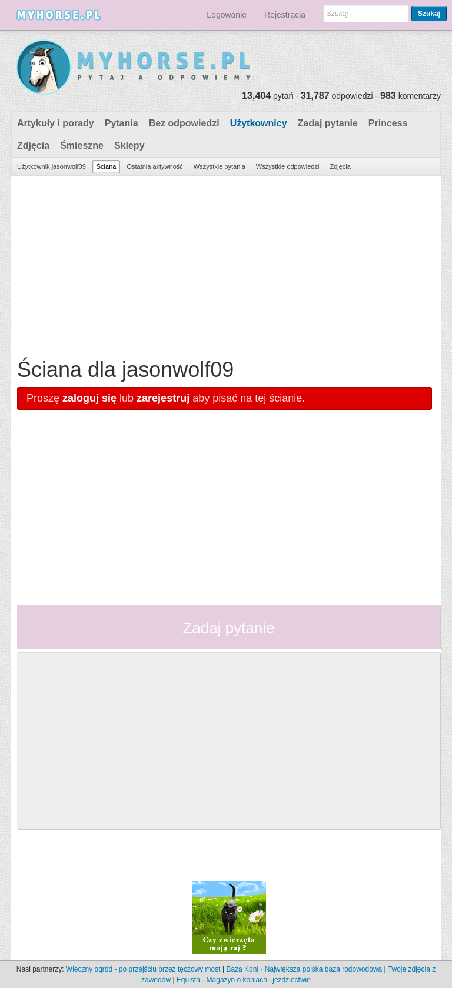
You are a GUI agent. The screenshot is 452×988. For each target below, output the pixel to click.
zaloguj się (89, 398)
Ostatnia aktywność (154, 166)
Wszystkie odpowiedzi (288, 166)
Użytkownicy (258, 123)
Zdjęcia (33, 146)
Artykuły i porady (55, 123)
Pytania (121, 123)
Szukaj (429, 13)
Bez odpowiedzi (184, 123)
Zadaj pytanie (328, 123)
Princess (388, 123)
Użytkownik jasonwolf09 (51, 166)
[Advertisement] (224, 264)
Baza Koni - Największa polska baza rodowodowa (304, 969)
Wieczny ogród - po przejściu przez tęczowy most (143, 969)
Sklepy (129, 146)
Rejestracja (284, 14)
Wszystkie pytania (219, 166)
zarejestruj (163, 398)
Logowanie (227, 14)
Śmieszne (82, 146)
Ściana (107, 166)
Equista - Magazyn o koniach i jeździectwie (244, 980)
